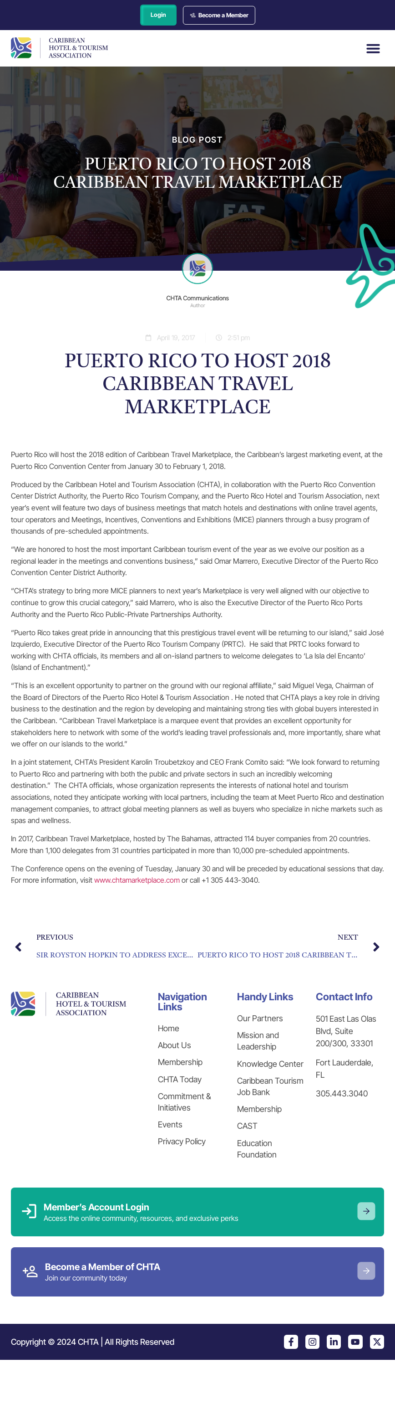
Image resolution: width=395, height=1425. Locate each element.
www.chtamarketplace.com (137, 880)
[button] (373, 49)
